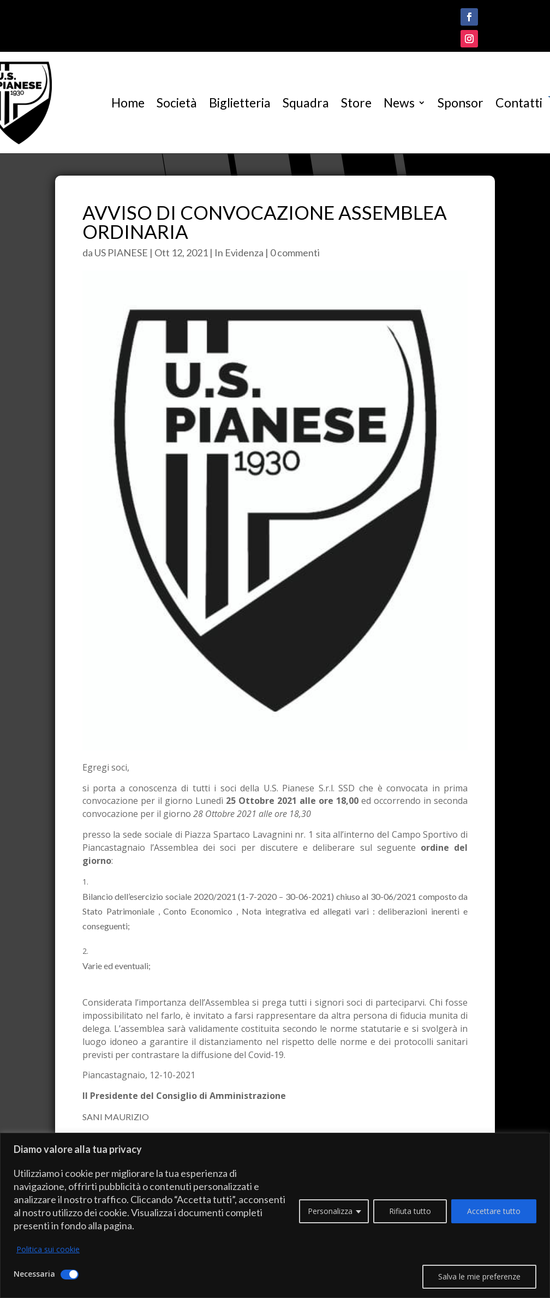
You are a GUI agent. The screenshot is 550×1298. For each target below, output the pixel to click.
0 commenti (295, 253)
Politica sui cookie (48, 1249)
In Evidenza (239, 253)
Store (356, 102)
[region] (275, 1215)
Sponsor (460, 102)
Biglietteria (240, 102)
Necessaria (34, 1274)
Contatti (518, 102)
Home (128, 102)
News (399, 102)
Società (177, 102)
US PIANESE (121, 253)
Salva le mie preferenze (479, 1276)
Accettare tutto (494, 1211)
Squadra (306, 102)
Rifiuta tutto (410, 1211)
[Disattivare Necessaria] (70, 1274)
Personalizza (330, 1211)
